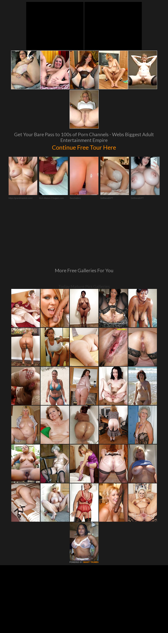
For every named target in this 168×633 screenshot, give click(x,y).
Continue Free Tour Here (84, 147)
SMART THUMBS (90, 510)
